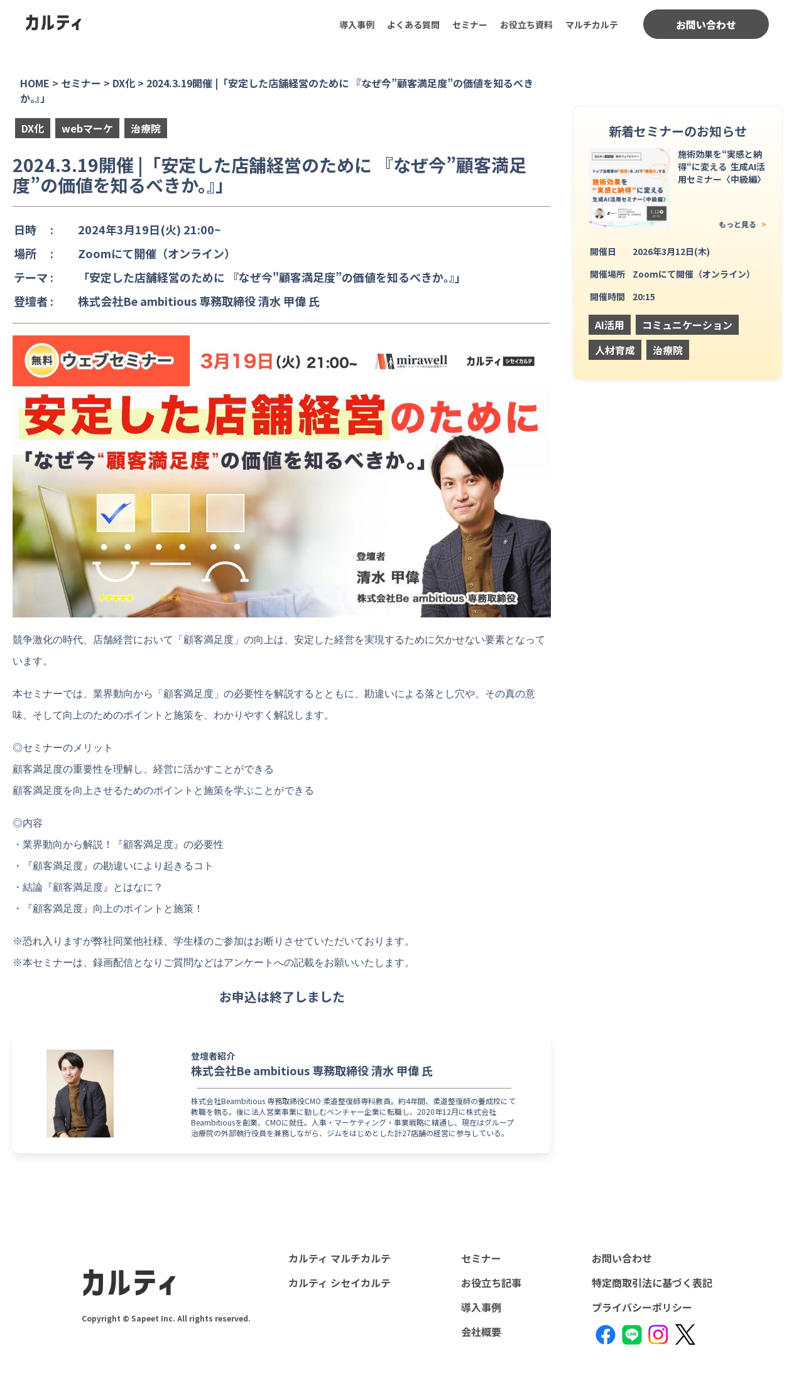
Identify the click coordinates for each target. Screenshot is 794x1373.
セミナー (469, 24)
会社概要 (481, 1331)
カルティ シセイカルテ (339, 1282)
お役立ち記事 (491, 1282)
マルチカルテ (591, 24)
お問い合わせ (706, 24)
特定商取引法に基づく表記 (652, 1282)
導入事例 (356, 24)
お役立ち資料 (526, 24)
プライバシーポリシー (642, 1307)
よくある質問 (413, 24)
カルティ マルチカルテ (339, 1258)
